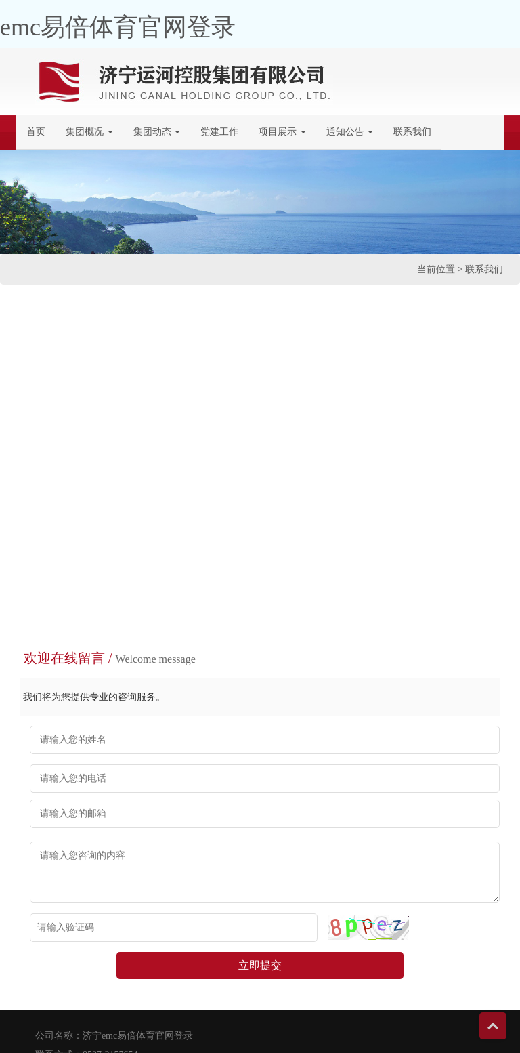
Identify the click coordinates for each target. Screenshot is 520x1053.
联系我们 (417, 131)
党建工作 (219, 132)
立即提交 (260, 965)
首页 (35, 132)
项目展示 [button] (282, 132)
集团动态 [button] (157, 132)
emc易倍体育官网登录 (118, 27)
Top (492, 1025)
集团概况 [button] (89, 132)
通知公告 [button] (350, 132)
